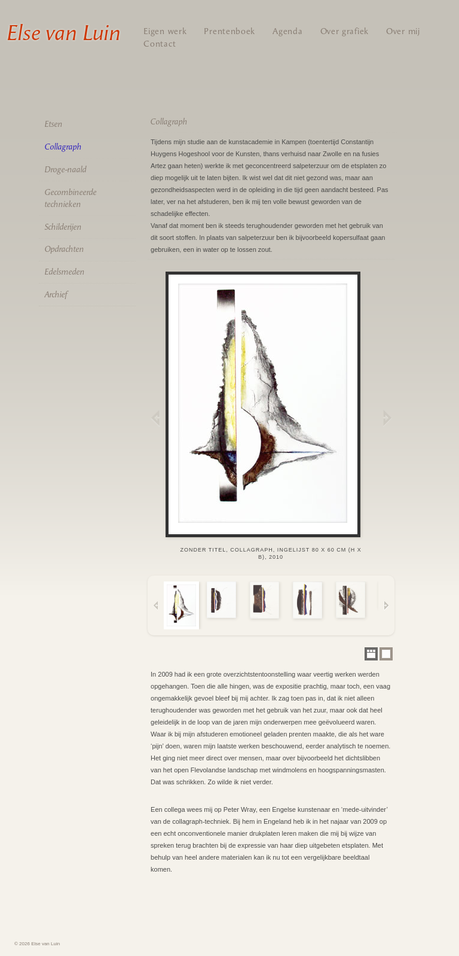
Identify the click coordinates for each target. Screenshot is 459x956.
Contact (159, 44)
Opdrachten (64, 249)
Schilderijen (62, 227)
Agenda (287, 31)
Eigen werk (164, 31)
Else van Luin (63, 32)
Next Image (386, 418)
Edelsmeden (64, 272)
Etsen (53, 124)
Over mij (403, 31)
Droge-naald (65, 170)
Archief (55, 295)
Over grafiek (344, 31)
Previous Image (156, 418)
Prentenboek (229, 31)
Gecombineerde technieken (70, 198)
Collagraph (62, 147)
